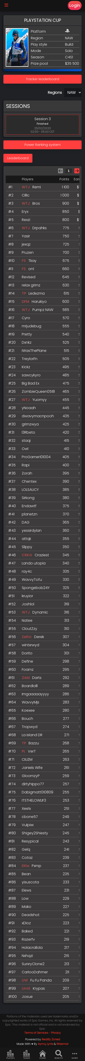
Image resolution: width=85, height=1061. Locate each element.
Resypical (30, 841)
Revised (28, 277)
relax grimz (31, 285)
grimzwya (30, 424)
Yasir (26, 236)
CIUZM (27, 759)
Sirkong (28, 497)
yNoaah (29, 407)
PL (23, 751)
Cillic (25, 195)
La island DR (32, 735)
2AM (26, 677)
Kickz (26, 367)
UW (25, 980)
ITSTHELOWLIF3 (34, 800)
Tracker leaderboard (42, 79)
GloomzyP (31, 775)
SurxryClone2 (33, 964)
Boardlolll (30, 685)
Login (74, 5)
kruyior (27, 596)
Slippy (27, 546)
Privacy (56, 1033)
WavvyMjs (30, 702)
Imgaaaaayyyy (35, 694)
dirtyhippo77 (33, 784)
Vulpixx (28, 824)
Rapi (25, 465)
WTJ (26, 187)
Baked (27, 931)
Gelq (26, 849)
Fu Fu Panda (41, 980)
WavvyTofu (32, 579)
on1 (31, 268)
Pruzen (28, 252)
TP (24, 293)
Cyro (26, 318)
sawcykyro (31, 375)
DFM (25, 301)
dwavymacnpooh (38, 416)
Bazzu (34, 743)
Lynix (50, 1044)
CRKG (27, 555)
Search (58, 1054)
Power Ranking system (42, 144)
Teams (26, 1054)
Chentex (29, 481)
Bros (36, 203)
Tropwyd (29, 726)
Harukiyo (39, 301)
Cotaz (27, 857)
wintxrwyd (30, 645)
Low (25, 898)
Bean (26, 874)
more (74, 1054)
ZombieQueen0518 (38, 391)
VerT (32, 751)
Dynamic (40, 612)
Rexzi (26, 219)
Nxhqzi (27, 955)
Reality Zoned (51, 1039)
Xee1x (26, 808)
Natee (27, 620)
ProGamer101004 (36, 457)
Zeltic (27, 636)
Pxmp (36, 865)
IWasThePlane (34, 350)
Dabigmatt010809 (37, 792)
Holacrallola (32, 947)
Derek (39, 636)
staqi (26, 440)
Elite (25, 865)
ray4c (27, 571)
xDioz (26, 923)
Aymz (42, 1044)
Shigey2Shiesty (35, 833)
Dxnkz (27, 342)
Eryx (25, 211)
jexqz (26, 244)
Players (10, 1054)
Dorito (27, 653)
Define (27, 661)
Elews (26, 890)
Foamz (28, 669)
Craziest (42, 555)
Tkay (32, 260)
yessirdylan (31, 530)
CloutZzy (29, 628)
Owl (25, 448)
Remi (36, 187)
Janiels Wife (32, 767)
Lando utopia (34, 563)
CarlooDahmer (35, 972)
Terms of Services (36, 1033)
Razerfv (28, 939)
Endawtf (29, 506)
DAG (25, 522)
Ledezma (37, 293)
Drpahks (39, 228)
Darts (36, 677)
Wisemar (62, 1044)
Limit (26, 988)
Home (42, 1054)
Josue (27, 996)
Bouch (27, 718)
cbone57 (30, 816)
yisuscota (30, 882)
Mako (26, 906)
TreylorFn (29, 358)
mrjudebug (31, 326)
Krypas (39, 988)
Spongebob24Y (36, 587)
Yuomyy (39, 399)
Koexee (28, 710)
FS (24, 260)
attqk (26, 538)
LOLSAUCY (30, 489)
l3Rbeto (28, 432)
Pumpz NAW (42, 309)
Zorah (27, 473)
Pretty (27, 334)
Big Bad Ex (30, 383)
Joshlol (28, 604)
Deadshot (30, 914)
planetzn (29, 514)
